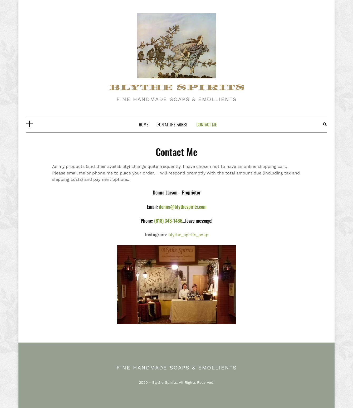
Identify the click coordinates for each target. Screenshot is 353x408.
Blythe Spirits (164, 382)
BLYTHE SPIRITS (176, 87)
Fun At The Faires (172, 124)
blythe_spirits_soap (188, 234)
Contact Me (207, 124)
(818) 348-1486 (168, 220)
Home (143, 124)
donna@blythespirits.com (182, 206)
